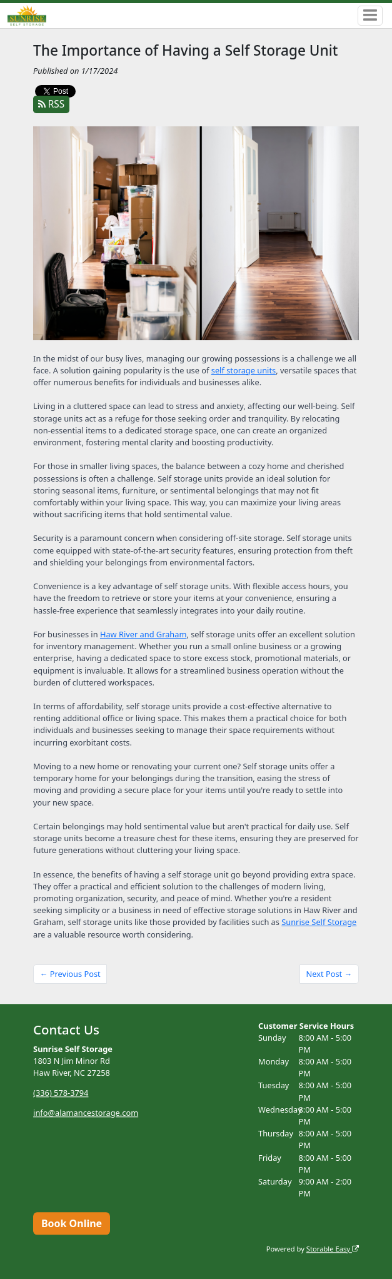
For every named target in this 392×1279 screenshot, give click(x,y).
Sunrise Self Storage (318, 922)
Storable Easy (332, 1248)
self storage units (243, 370)
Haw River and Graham (143, 634)
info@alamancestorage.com (85, 1112)
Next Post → (329, 973)
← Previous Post (70, 973)
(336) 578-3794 (60, 1092)
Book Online (71, 1223)
